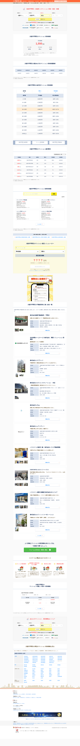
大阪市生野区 (43, 656)
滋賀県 (25, 680)
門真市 (58, 670)
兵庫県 (50, 680)
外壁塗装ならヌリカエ (16, 724)
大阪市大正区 (51, 657)
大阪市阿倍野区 (35, 656)
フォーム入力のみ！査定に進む (38, 550)
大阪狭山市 (26, 670)
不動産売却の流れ (31, 1)
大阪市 (16, 656)
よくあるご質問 (51, 1)
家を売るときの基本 (16, 697)
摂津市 (58, 671)
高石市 (42, 673)
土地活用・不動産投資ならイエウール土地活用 (20, 723)
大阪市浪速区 (43, 659)
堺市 (15, 664)
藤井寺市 (42, 676)
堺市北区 (25, 664)
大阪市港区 (34, 662)
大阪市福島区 (26, 662)
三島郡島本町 (59, 676)
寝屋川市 (42, 674)
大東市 (58, 673)
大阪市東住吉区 (35, 660)
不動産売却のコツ (23, 697)
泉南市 (33, 673)
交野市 (50, 670)
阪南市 (58, 674)
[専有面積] (27, 251)
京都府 (33, 680)
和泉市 (50, 668)
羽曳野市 (50, 674)
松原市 (50, 676)
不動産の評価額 (38, 697)
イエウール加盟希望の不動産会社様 (60, 1)
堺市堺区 (33, 664)
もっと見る (39, 608)
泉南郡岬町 (26, 673)
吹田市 (50, 671)
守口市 (33, 677)
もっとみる (40, 224)
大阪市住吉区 (43, 657)
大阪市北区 (51, 656)
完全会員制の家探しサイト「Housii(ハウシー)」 (35, 723)
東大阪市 (25, 676)
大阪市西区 (51, 659)
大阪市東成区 (43, 660)
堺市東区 (58, 664)
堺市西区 (50, 664)
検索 (54, 193)
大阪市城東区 (26, 657)
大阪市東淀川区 (51, 660)
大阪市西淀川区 (26, 660)
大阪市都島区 (43, 662)
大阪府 (42, 680)
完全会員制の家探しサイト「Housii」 (19, 703)
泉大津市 (33, 668)
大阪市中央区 (59, 657)
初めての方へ (25, 1)
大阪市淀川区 (51, 662)
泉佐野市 (42, 668)
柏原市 (42, 670)
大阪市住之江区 (35, 657)
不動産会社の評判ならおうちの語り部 (60, 723)
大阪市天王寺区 (35, 659)
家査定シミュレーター (43, 1)
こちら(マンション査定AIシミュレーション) (36, 270)
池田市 (25, 668)
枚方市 (33, 676)
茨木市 (58, 668)
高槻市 (50, 673)
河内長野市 (26, 671)
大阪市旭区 (26, 656)
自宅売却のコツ (28, 697)
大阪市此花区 (59, 656)
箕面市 (25, 677)
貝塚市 (33, 670)
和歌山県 (25, 682)
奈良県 (58, 680)
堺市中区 (42, 664)
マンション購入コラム (16, 706)
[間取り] (53, 251)
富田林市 (33, 674)
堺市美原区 (34, 666)
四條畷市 (42, 671)
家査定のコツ (34, 697)
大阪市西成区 (59, 659)
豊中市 (25, 674)
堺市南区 (25, 666)
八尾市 (42, 677)
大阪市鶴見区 (26, 659)
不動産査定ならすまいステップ (49, 723)
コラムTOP (37, 1)
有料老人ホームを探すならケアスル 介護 (27, 724)
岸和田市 (33, 671)
